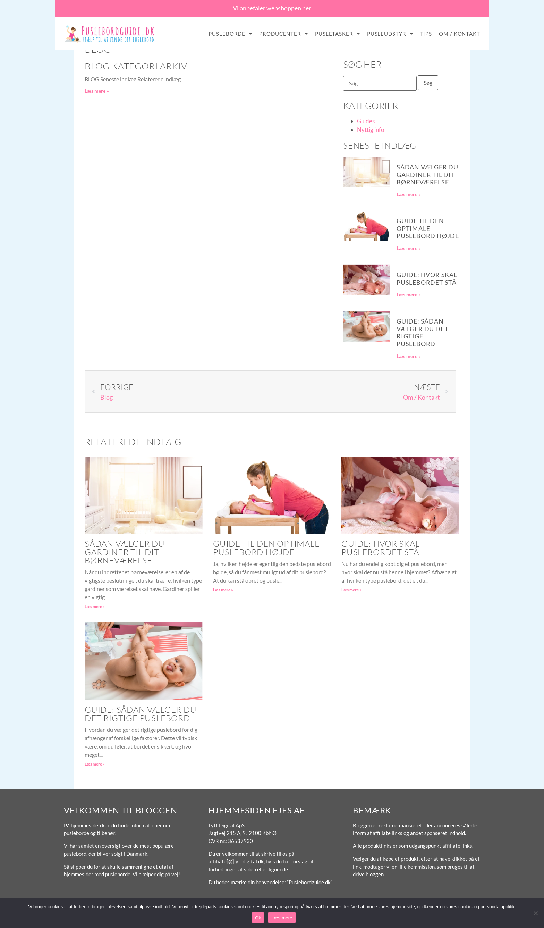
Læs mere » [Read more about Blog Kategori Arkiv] (97, 91)
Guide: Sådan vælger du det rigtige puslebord (422, 332)
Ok (258, 917)
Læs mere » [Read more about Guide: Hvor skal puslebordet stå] (409, 295)
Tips (426, 34)
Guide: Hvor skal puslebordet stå (427, 278)
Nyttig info (370, 129)
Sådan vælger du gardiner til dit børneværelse (427, 174)
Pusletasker (337, 34)
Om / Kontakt (459, 34)
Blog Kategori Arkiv (136, 66)
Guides (366, 121)
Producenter (283, 34)
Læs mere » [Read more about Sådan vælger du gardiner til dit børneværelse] (409, 194)
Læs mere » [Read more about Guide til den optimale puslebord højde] (409, 248)
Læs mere (281, 917)
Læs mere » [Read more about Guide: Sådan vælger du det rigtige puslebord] (409, 356)
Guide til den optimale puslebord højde (428, 228)
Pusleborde (230, 34)
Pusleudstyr (390, 34)
